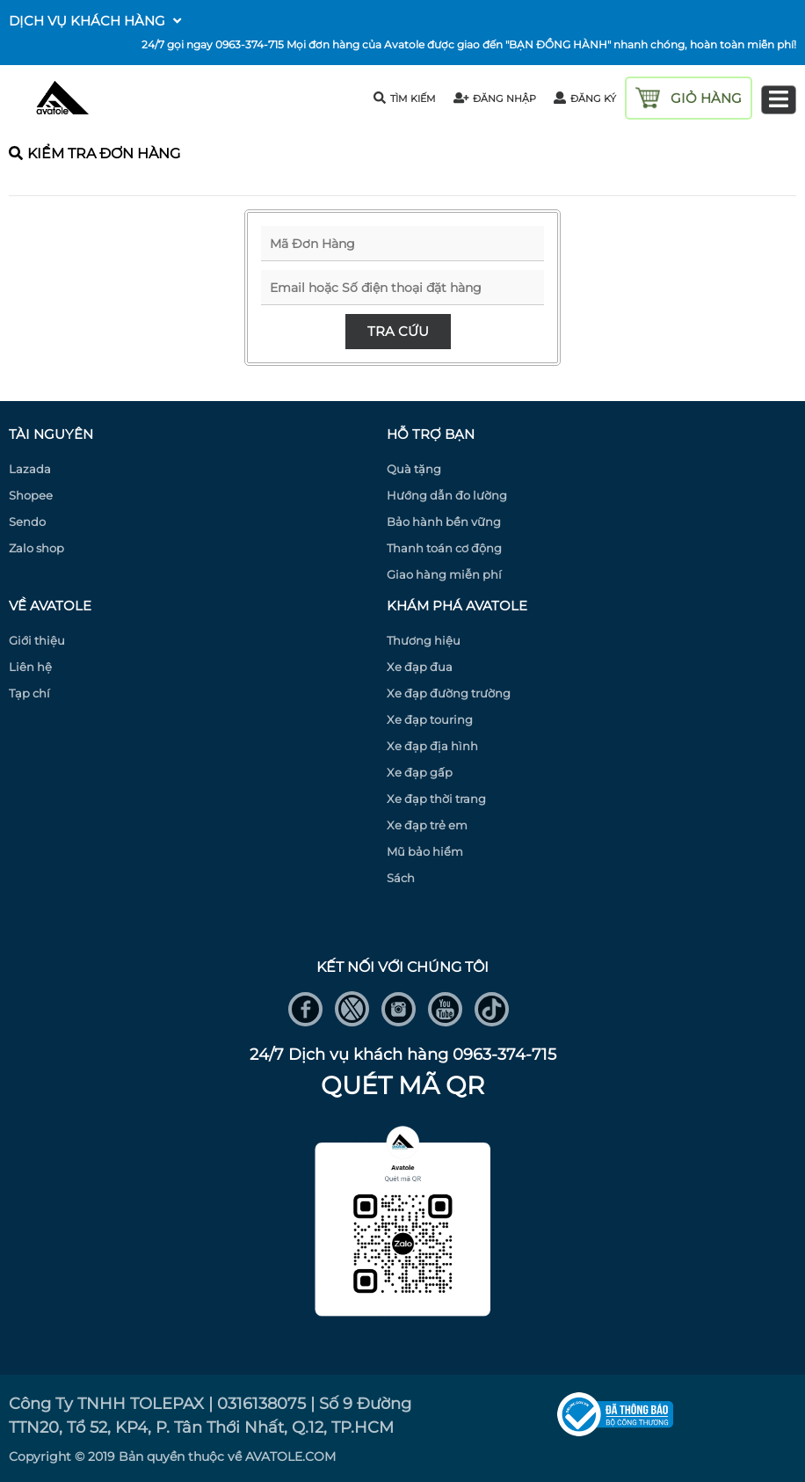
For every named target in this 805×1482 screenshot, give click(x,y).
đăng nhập (495, 98)
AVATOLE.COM (290, 1456)
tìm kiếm (404, 98)
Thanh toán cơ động (444, 548)
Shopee (31, 495)
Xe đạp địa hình (432, 746)
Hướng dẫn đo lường (447, 495)
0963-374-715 (249, 44)
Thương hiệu (424, 640)
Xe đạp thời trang (436, 799)
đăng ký (585, 98)
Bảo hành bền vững (444, 522)
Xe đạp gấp (420, 772)
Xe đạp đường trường (449, 693)
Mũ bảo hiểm (425, 851)
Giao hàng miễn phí (444, 574)
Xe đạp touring (430, 719)
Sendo (27, 522)
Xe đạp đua (420, 667)
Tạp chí (29, 693)
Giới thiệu (37, 640)
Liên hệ (30, 667)
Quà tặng (414, 469)
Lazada (30, 469)
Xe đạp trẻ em (427, 825)
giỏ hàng (706, 98)
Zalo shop (36, 548)
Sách (401, 878)
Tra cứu (398, 331)
